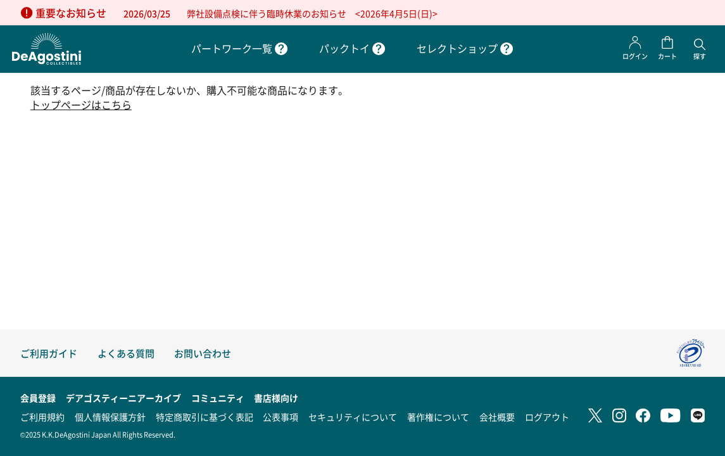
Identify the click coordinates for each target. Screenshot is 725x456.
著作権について (438, 416)
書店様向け (276, 397)
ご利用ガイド (48, 353)
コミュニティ (217, 397)
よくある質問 (126, 353)
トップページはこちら (81, 105)
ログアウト (547, 416)
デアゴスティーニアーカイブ (123, 397)
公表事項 (280, 416)
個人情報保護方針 (110, 416)
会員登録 (38, 397)
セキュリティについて (352, 416)
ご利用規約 (42, 416)
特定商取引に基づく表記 (204, 416)
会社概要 (497, 416)
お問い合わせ (202, 353)
